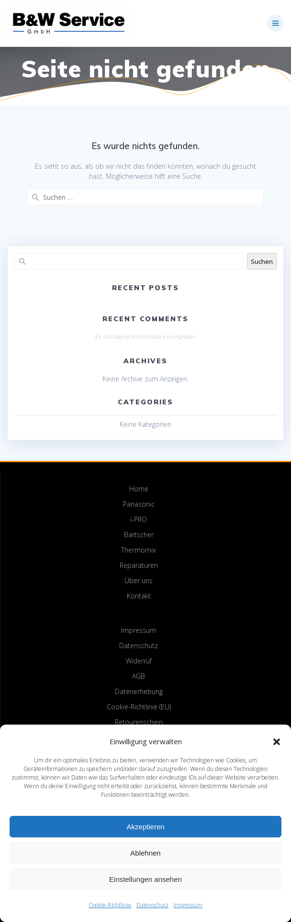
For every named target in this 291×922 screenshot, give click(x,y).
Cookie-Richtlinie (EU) (139, 706)
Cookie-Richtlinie (110, 905)
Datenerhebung (139, 691)
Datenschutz (152, 905)
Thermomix (138, 549)
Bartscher (139, 534)
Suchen (262, 261)
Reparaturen (139, 565)
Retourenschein (139, 722)
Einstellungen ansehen (145, 879)
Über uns (138, 580)
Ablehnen (145, 853)
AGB (138, 676)
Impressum (187, 905)
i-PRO (138, 519)
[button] (276, 742)
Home (138, 488)
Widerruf (139, 660)
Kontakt (139, 595)
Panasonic (139, 504)
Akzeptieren (145, 827)
